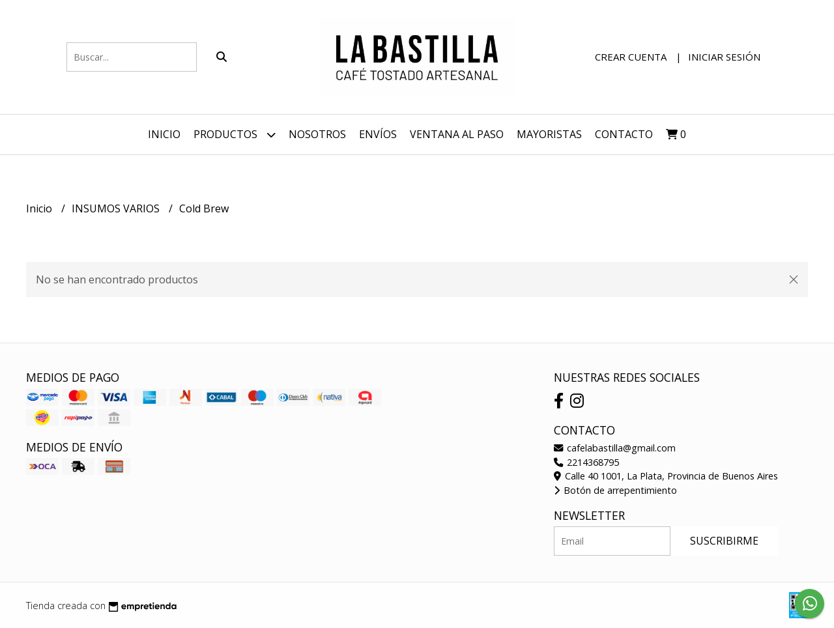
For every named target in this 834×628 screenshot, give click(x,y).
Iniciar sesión (724, 56)
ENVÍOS (378, 134)
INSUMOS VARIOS (117, 208)
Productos (235, 134)
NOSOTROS (317, 134)
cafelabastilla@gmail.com (615, 448)
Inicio (164, 134)
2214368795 (586, 462)
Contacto (624, 134)
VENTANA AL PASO (457, 134)
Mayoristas (549, 134)
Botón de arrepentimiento (615, 490)
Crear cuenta (631, 56)
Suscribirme (724, 541)
